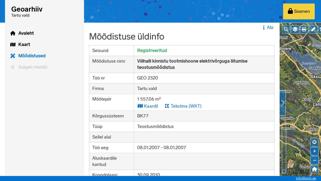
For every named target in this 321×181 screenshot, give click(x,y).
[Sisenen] (299, 11)
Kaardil (147, 106)
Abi (267, 27)
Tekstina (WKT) (183, 106)
